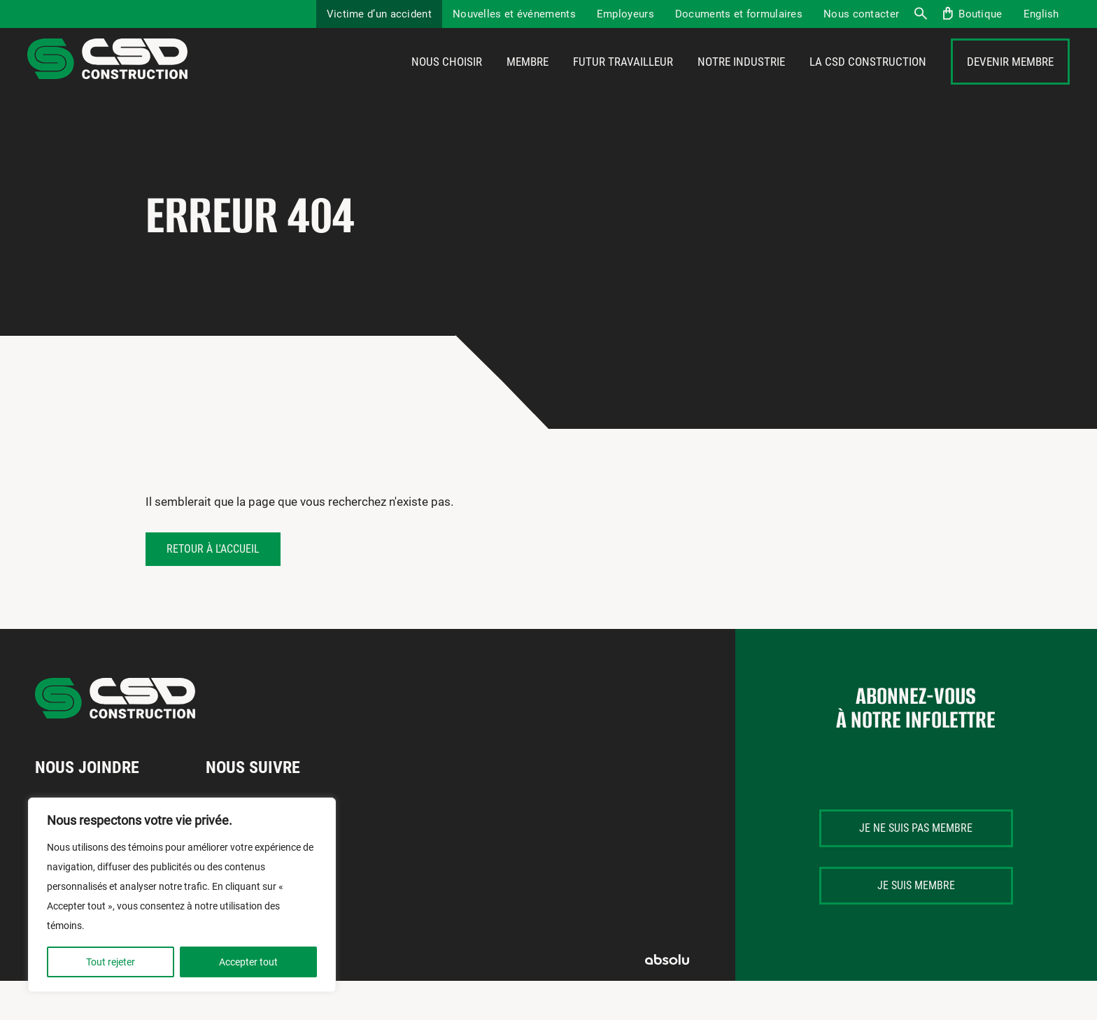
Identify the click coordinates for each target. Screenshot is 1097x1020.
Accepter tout (248, 962)
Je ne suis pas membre (915, 867)
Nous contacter (861, 14)
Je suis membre (916, 924)
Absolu (667, 998)
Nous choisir (446, 82)
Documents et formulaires (738, 14)
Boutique (980, 14)
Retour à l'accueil (213, 588)
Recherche (920, 14)
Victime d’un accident (379, 14)
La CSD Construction (867, 82)
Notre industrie (741, 82)
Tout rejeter (110, 962)
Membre (527, 82)
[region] (182, 895)
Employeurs (625, 14)
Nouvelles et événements (514, 14)
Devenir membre (1010, 82)
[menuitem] (1041, 14)
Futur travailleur (623, 82)
